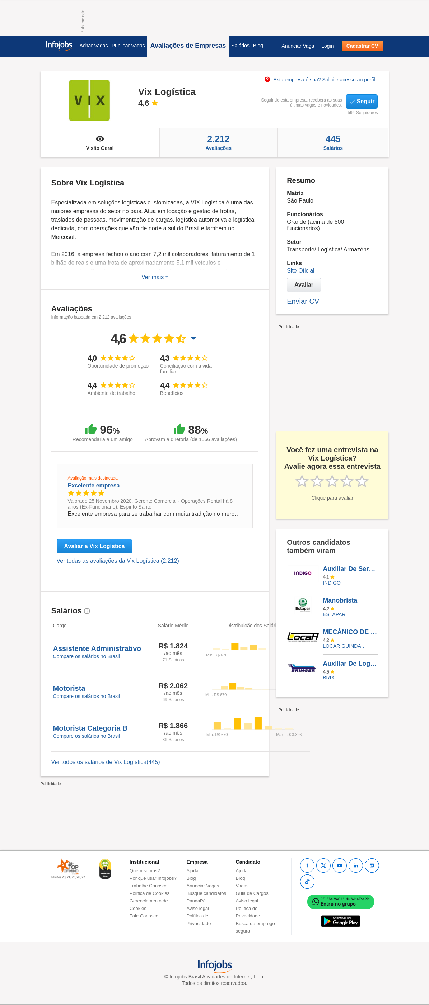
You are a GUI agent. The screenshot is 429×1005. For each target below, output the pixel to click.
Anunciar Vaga (297, 46)
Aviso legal (198, 908)
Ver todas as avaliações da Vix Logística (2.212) (118, 561)
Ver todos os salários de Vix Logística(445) (105, 762)
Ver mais (154, 277)
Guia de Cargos (252, 893)
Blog (258, 45)
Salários (240, 45)
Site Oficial (300, 271)
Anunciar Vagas (203, 885)
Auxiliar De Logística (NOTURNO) (350, 663)
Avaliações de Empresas (188, 45)
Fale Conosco (144, 916)
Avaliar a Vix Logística (94, 546)
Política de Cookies (149, 893)
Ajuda (193, 870)
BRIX (329, 677)
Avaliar (303, 285)
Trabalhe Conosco (149, 885)
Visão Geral (100, 142)
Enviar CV (303, 301)
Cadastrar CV (362, 46)
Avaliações (218, 142)
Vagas (242, 885)
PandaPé (196, 900)
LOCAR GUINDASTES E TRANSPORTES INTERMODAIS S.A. (345, 646)
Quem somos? (145, 870)
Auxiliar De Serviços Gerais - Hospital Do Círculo (350, 568)
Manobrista (340, 600)
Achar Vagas (94, 45)
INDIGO (332, 583)
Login (327, 46)
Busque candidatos (207, 893)
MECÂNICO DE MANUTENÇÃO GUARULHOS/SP (350, 632)
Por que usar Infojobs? (153, 878)
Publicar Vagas (128, 45)
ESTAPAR (334, 614)
